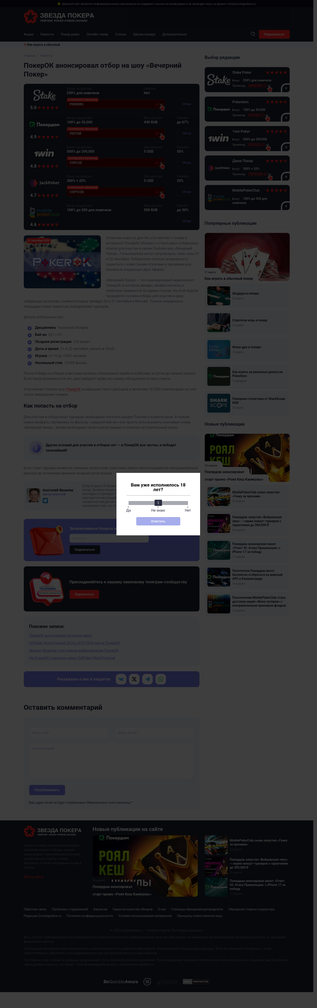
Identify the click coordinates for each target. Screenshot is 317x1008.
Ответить (158, 521)
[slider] (158, 503)
